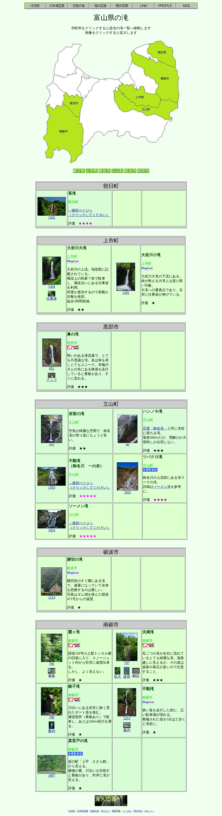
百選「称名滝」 (155, 428)
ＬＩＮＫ (127, 811)
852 (51, 367)
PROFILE (138, 811)
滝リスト (105, 811)
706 (51, 662)
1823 (127, 490)
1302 (52, 216)
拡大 (117, 674)
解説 (136, 674)
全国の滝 (94, 811)
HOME (72, 811)
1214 (51, 596)
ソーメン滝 (162, 487)
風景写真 (116, 811)
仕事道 (51, 296)
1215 (127, 716)
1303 (52, 486)
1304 (51, 285)
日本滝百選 (82, 811)
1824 (52, 528)
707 (126, 661)
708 (51, 715)
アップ (51, 378)
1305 (125, 291)
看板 (51, 674)
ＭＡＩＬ (149, 811)
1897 (52, 774)
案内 (51, 729)
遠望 (126, 674)
